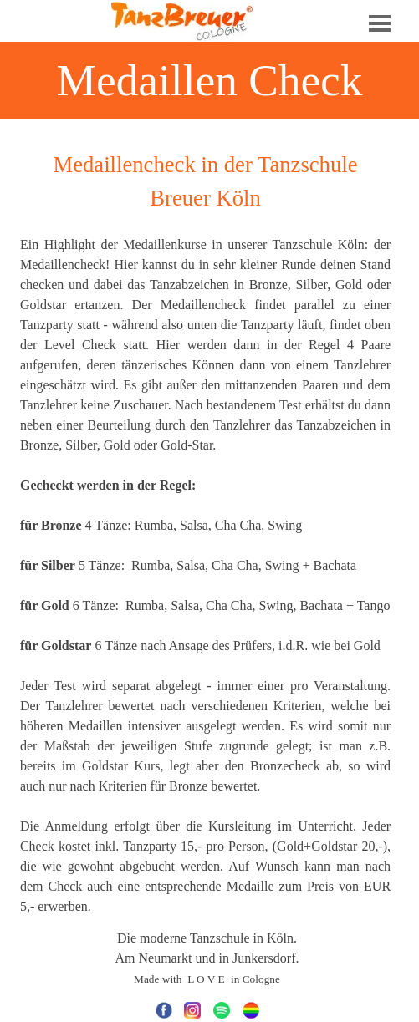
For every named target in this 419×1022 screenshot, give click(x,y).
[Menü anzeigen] (379, 23)
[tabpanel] (205, 532)
